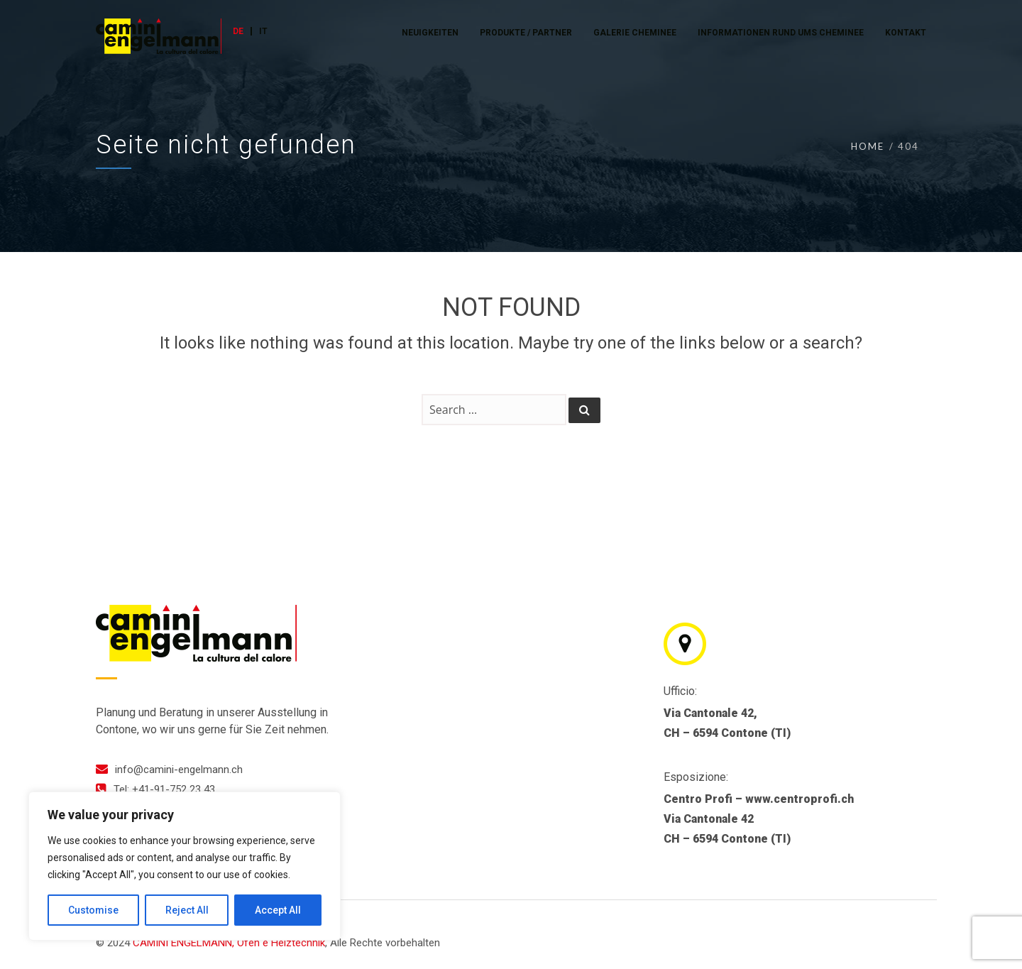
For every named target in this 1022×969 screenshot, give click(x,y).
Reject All (187, 910)
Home (867, 146)
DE (238, 31)
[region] (184, 866)
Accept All (278, 910)
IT (263, 31)
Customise (93, 910)
